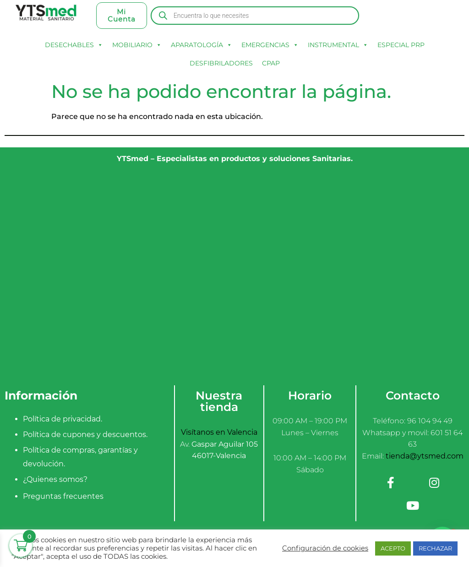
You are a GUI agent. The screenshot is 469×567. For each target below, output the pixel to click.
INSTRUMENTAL (338, 45)
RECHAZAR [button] (435, 548)
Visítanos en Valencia (219, 432)
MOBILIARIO (137, 45)
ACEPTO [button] (393, 548)
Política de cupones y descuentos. (85, 434)
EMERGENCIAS (270, 45)
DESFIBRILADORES (221, 63)
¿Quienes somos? (55, 479)
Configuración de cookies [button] (325, 548)
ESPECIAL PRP (401, 45)
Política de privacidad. (62, 419)
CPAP (271, 63)
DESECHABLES (74, 45)
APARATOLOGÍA (201, 45)
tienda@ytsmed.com (425, 456)
